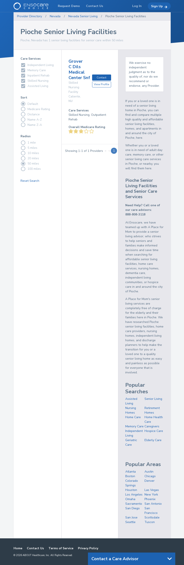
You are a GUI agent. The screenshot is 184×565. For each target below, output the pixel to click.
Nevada (55, 16)
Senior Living (153, 399)
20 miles (30, 158)
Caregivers (151, 426)
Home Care (133, 417)
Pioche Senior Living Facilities (125, 16)
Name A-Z (31, 119)
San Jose (131, 517)
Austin (148, 472)
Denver (149, 481)
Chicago (150, 476)
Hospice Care (153, 431)
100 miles (31, 169)
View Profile (101, 84)
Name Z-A (31, 124)
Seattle (130, 522)
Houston (131, 490)
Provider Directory (29, 16)
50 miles (30, 163)
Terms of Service (60, 548)
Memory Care (134, 426)
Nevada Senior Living (83, 16)
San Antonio (153, 504)
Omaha (130, 499)
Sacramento (133, 504)
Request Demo (69, 6)
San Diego (132, 508)
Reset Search (30, 181)
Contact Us (35, 548)
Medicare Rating (35, 109)
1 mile (28, 142)
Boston (130, 476)
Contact (101, 77)
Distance (30, 114)
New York (151, 494)
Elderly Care (153, 440)
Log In (137, 6)
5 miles (29, 148)
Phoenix (149, 499)
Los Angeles (134, 494)
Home (18, 548)
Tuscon (149, 522)
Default (29, 103)
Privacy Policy (88, 548)
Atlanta (130, 472)
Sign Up (159, 6)
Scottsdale (152, 517)
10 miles (30, 153)
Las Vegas (151, 490)
